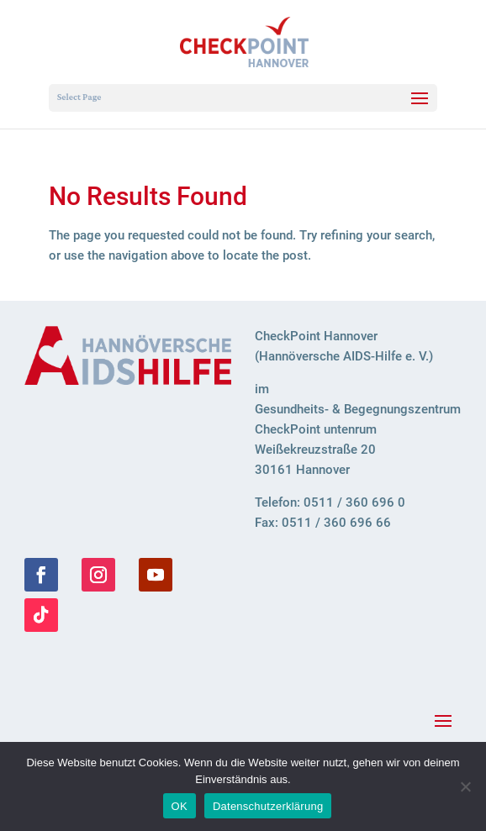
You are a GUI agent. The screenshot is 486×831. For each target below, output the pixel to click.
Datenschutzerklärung (268, 806)
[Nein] (465, 786)
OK (180, 806)
